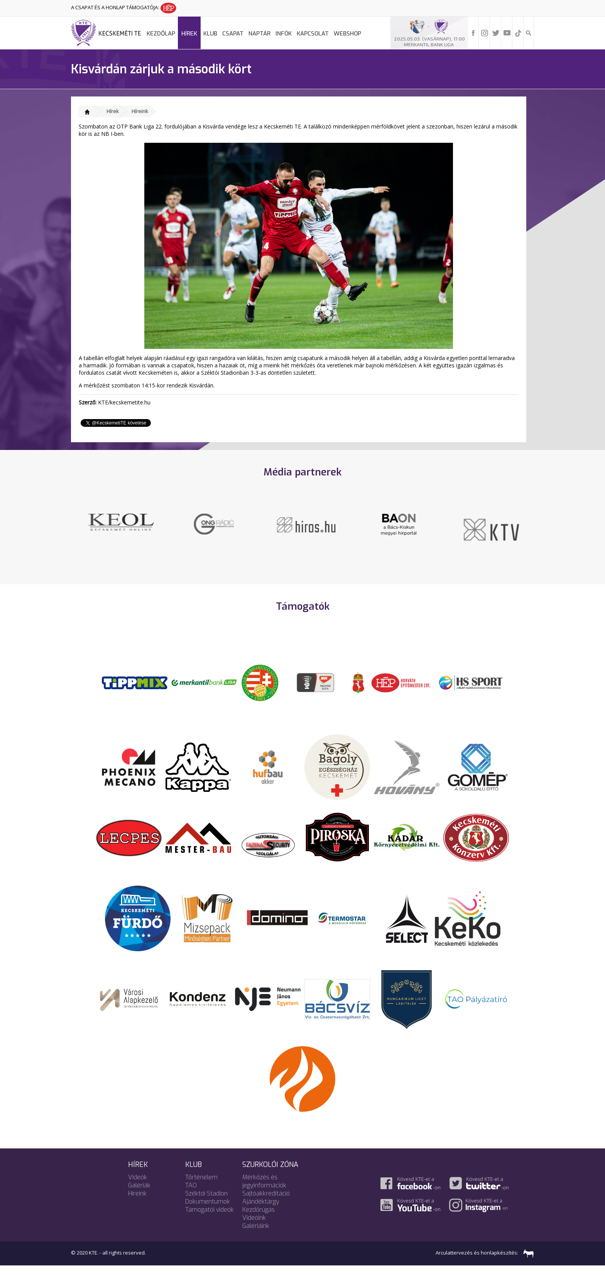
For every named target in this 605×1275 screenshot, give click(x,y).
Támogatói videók (209, 1219)
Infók (283, 33)
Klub (210, 33)
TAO (191, 1194)
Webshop (347, 33)
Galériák (139, 1194)
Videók (137, 1186)
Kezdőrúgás (258, 1219)
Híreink (140, 111)
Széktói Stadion (206, 1203)
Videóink (254, 1227)
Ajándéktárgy (260, 1211)
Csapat (232, 33)
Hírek (189, 33)
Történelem (201, 1186)
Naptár (259, 33)
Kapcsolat (313, 33)
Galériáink (255, 1235)
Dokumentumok (207, 1211)
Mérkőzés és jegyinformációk (264, 1190)
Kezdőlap (161, 33)
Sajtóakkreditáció (266, 1203)
